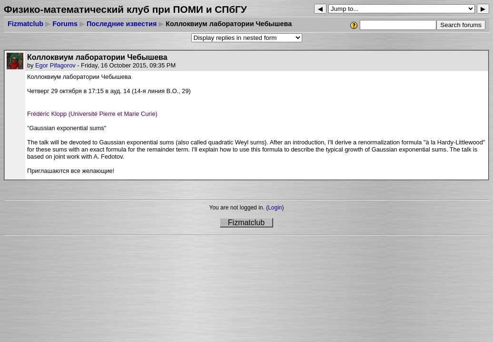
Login (275, 207)
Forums (65, 24)
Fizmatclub (25, 24)
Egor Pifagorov (55, 65)
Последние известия (122, 24)
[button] (256, 99)
